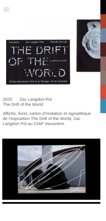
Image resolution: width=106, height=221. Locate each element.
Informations (81, 9)
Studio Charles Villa (32, 9)
